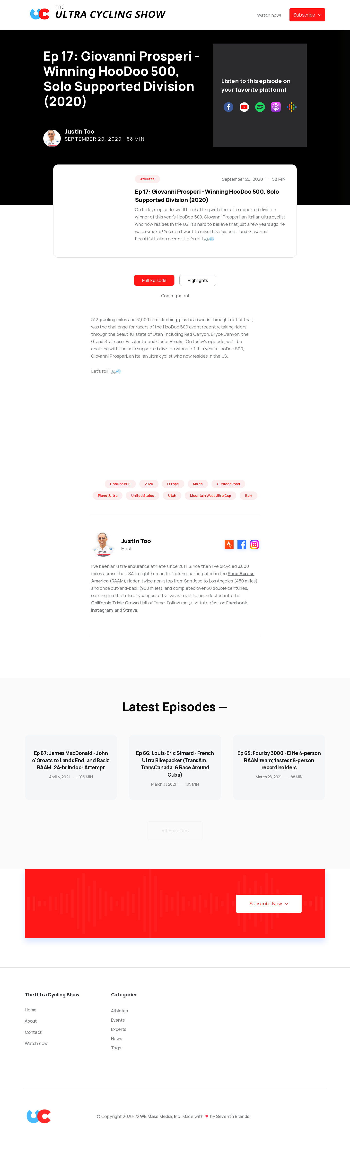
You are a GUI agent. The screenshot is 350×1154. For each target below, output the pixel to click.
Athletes (119, 1011)
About (31, 1021)
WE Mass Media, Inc (160, 1116)
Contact (33, 1032)
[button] (307, 14)
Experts (118, 1029)
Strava (130, 610)
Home (30, 1009)
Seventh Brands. (233, 1116)
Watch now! (269, 15)
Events (118, 1020)
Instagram (102, 610)
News (116, 1038)
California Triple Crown (115, 603)
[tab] (154, 280)
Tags (116, 1048)
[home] (98, 14)
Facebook (236, 603)
